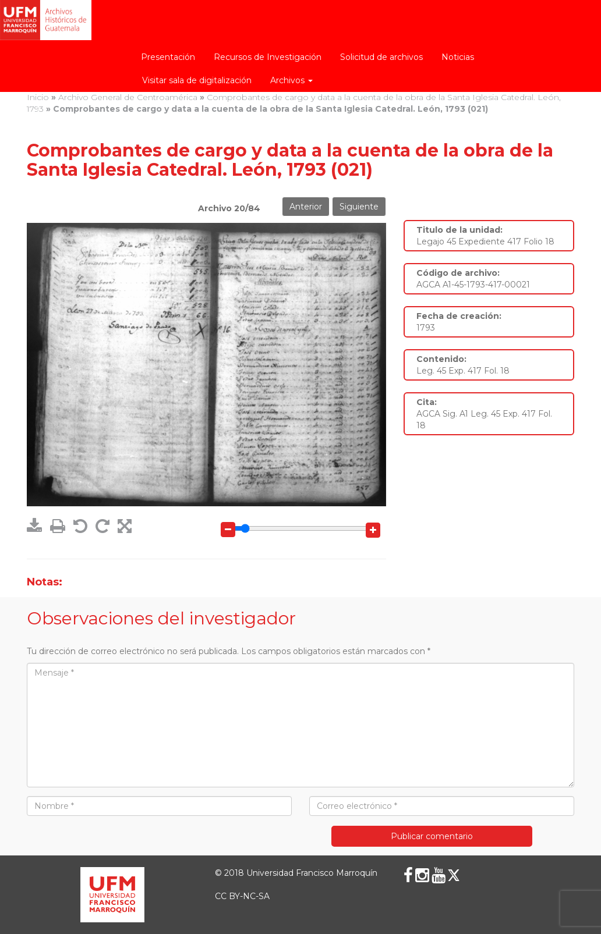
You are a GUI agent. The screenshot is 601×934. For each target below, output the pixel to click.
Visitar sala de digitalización (197, 80)
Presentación (168, 57)
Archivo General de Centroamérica (127, 97)
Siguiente (359, 206)
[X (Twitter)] (453, 875)
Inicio (38, 97)
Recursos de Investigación (267, 57)
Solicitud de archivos (381, 57)
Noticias (457, 57)
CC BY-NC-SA (242, 896)
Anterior (305, 206)
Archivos (291, 80)
